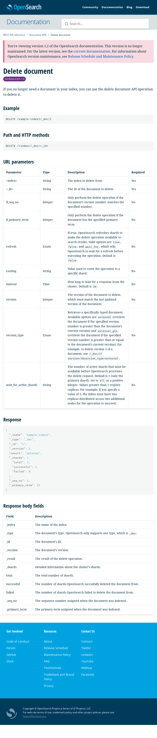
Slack (10, 661)
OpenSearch (24, 7)
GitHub (11, 655)
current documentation (92, 51)
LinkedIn (87, 655)
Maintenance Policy (57, 655)
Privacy (49, 686)
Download (142, 7)
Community (90, 7)
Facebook (87, 674)
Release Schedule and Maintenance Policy (100, 56)
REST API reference (14, 35)
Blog (129, 7)
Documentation (112, 7)
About (48, 641)
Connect (87, 641)
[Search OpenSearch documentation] (105, 24)
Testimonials (52, 668)
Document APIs (38, 35)
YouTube (87, 661)
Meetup (86, 668)
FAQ (46, 661)
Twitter (86, 648)
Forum (11, 648)
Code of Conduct (18, 641)
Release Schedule (56, 648)
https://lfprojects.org (34, 716)
